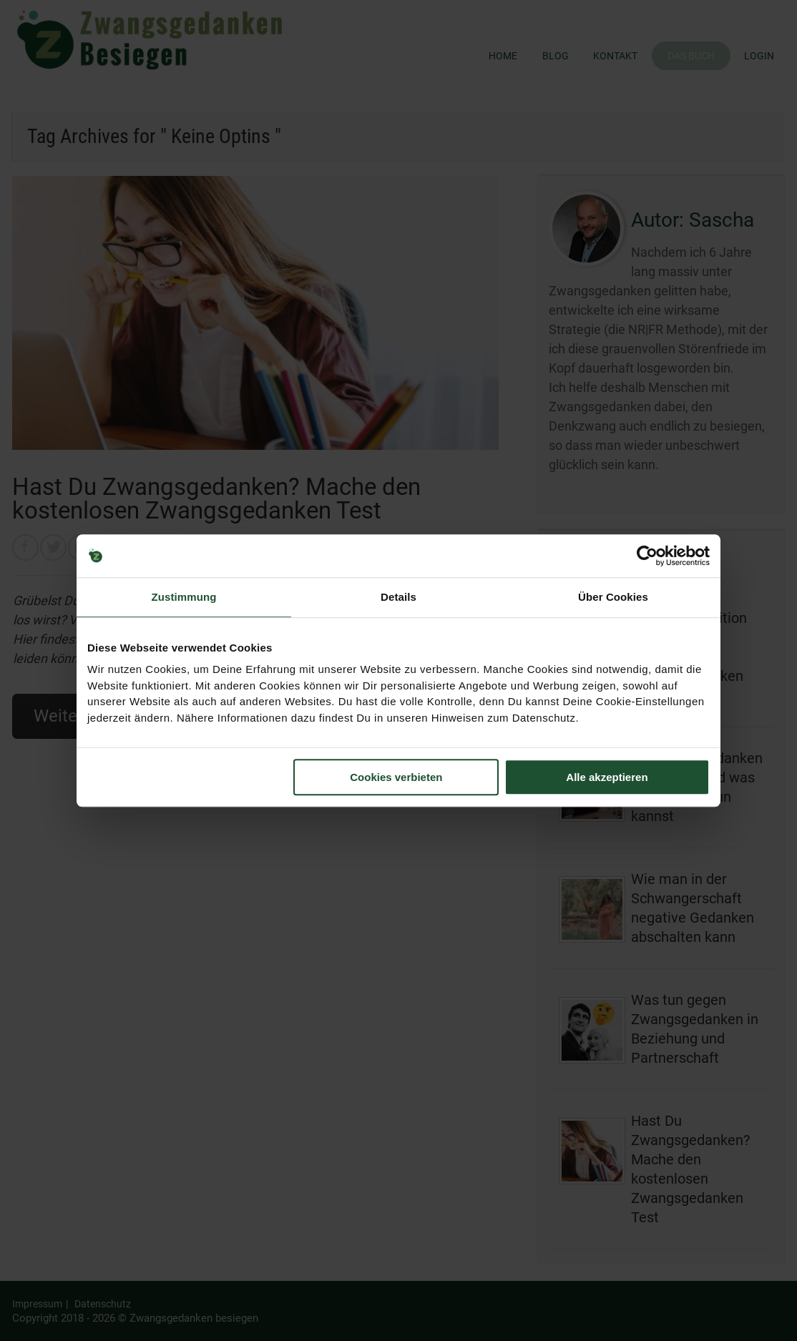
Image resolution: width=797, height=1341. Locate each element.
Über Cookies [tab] (613, 597)
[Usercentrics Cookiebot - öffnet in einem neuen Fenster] (647, 555)
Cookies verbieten (396, 777)
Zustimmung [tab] (184, 597)
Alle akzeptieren (606, 777)
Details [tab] (398, 597)
